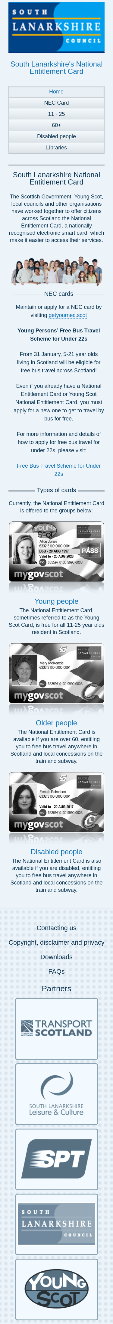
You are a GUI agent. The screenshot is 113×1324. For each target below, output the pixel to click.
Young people (57, 601)
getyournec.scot (68, 315)
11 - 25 (56, 114)
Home (56, 92)
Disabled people (56, 136)
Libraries (56, 148)
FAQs (57, 971)
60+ (56, 125)
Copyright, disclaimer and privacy (56, 942)
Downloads (56, 957)
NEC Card (56, 103)
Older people (56, 723)
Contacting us (56, 928)
